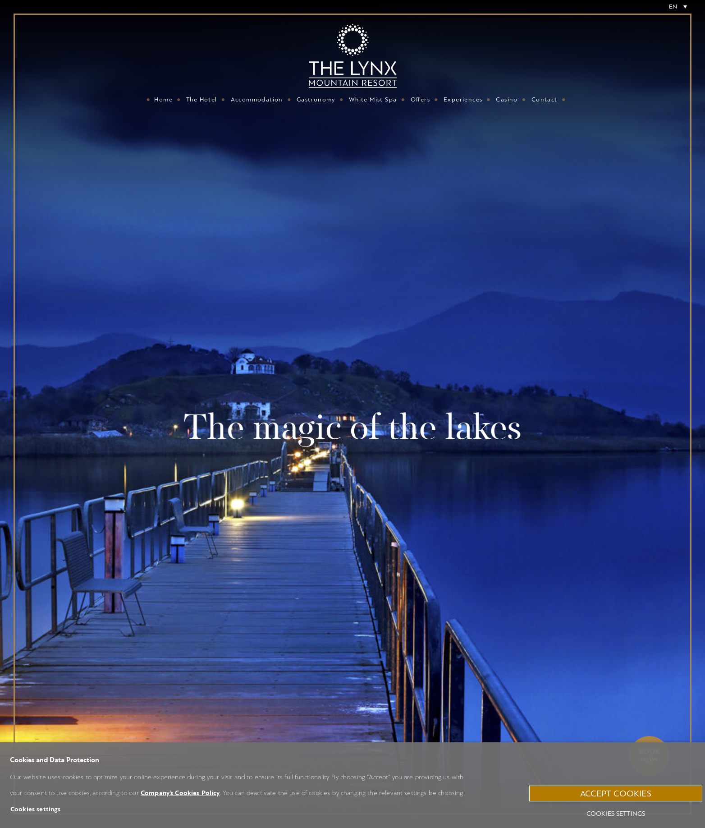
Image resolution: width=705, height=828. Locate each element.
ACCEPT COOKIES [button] (615, 793)
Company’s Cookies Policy (180, 793)
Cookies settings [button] (35, 809)
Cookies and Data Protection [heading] (54, 759)
